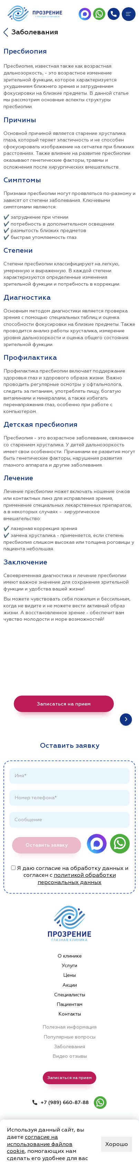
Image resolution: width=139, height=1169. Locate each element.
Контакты (69, 1014)
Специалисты (69, 995)
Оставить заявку (47, 845)
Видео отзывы (69, 1056)
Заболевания (69, 1047)
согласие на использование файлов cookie (39, 1144)
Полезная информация (69, 1027)
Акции (69, 985)
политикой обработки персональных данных (77, 879)
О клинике (70, 956)
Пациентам (69, 1004)
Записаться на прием (64, 704)
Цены (69, 975)
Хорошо (116, 1144)
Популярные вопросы (69, 1037)
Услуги (69, 966)
